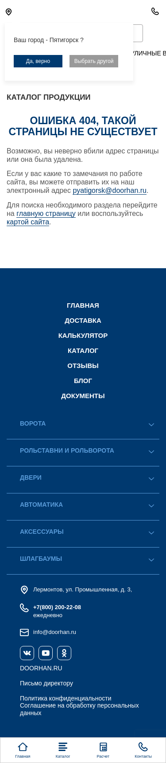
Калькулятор (83, 335)
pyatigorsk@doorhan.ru (110, 190)
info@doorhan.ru (54, 632)
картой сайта (28, 222)
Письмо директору (46, 683)
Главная (83, 305)
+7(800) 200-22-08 (57, 607)
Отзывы (82, 365)
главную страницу (46, 213)
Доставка (83, 320)
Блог (83, 380)
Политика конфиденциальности (66, 698)
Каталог (83, 350)
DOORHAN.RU (41, 668)
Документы (82, 395)
